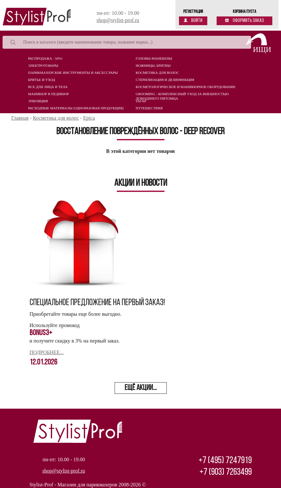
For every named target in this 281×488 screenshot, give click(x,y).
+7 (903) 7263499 (226, 472)
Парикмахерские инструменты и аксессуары (73, 73)
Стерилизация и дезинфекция (165, 80)
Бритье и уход (41, 80)
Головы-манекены (154, 58)
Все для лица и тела (48, 87)
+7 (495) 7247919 (225, 461)
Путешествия (149, 108)
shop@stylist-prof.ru (118, 20)
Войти (193, 20)
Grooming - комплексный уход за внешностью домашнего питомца (182, 95)
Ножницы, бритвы (153, 65)
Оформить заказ (244, 20)
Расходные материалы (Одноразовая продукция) (76, 108)
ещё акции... (141, 388)
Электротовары (43, 65)
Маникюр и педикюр (48, 94)
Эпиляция (38, 101)
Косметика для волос (157, 73)
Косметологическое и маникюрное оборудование (186, 87)
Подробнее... (47, 352)
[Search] (127, 42)
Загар (141, 101)
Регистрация (193, 11)
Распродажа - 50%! (45, 58)
